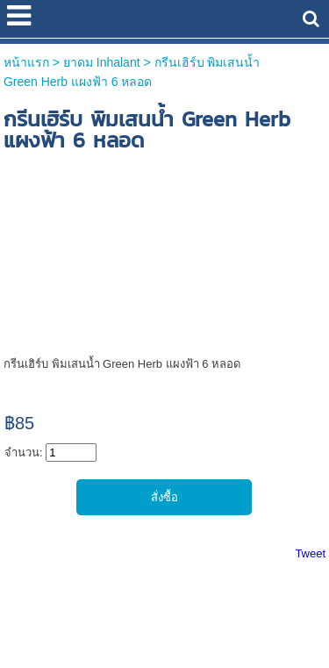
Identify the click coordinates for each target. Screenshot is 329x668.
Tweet (310, 553)
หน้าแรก (26, 62)
